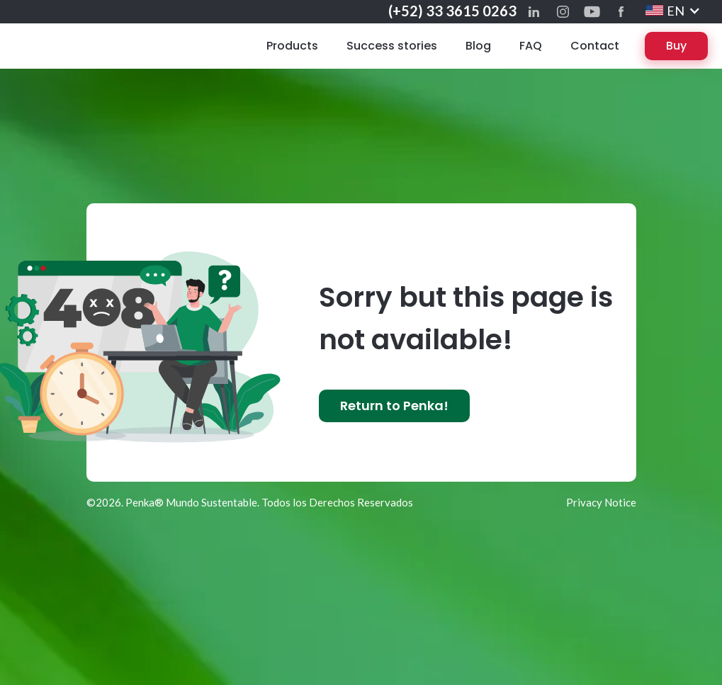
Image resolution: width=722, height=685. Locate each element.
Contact (594, 46)
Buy (676, 46)
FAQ (530, 46)
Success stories (391, 46)
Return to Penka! (394, 405)
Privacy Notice (600, 502)
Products (292, 46)
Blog (478, 46)
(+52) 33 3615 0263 (452, 10)
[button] (673, 10)
